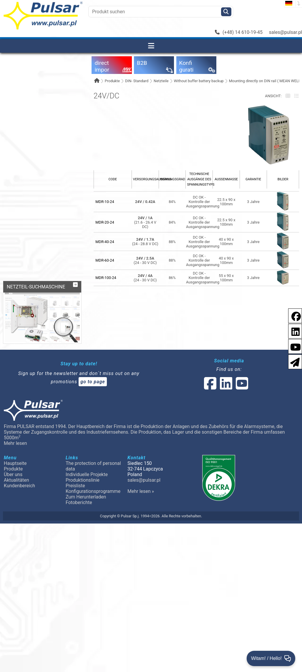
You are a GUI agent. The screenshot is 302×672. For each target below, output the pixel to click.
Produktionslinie (82, 480)
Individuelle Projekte (87, 474)
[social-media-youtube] (293, 346)
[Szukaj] (226, 11)
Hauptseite (15, 463)
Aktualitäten (16, 480)
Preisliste (75, 485)
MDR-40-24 (104, 242)
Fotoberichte (79, 502)
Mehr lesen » (140, 491)
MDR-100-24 (105, 277)
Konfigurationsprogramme (93, 491)
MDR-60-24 (104, 260)
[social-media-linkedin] (292, 330)
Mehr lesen (15, 443)
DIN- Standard (136, 81)
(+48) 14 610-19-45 (239, 32)
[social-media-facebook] (210, 387)
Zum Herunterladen (86, 497)
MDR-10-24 (104, 201)
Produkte (112, 81)
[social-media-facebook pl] (293, 315)
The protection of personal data (93, 466)
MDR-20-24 (104, 222)
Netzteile (161, 81)
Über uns (13, 474)
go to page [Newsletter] (92, 381)
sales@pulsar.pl (285, 32)
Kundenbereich (19, 485)
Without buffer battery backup (198, 81)
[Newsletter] (293, 361)
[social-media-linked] (225, 387)
